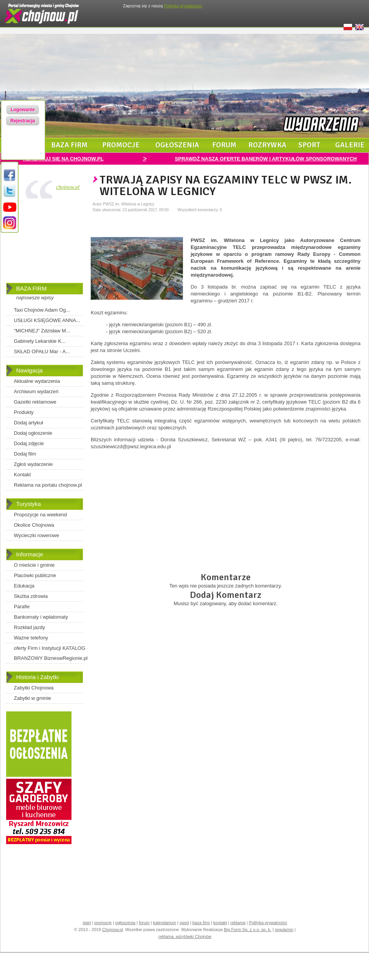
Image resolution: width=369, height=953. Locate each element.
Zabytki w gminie (32, 698)
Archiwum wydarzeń (36, 391)
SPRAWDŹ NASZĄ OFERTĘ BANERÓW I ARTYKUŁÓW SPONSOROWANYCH (266, 159)
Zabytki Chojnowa (33, 688)
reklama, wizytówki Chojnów (184, 936)
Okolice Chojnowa (34, 525)
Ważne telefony (31, 638)
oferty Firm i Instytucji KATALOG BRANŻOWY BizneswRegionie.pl (51, 653)
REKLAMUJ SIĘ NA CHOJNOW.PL (63, 159)
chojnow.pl (68, 187)
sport (309, 145)
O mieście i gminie (34, 565)
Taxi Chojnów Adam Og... (42, 310)
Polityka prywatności (268, 922)
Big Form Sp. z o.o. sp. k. (247, 929)
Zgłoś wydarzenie (33, 464)
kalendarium (164, 922)
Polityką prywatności (183, 5)
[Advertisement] (44, 242)
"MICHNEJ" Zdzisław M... (42, 331)
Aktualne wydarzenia (37, 381)
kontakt (220, 922)
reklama (237, 922)
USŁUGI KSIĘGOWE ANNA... (47, 320)
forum (224, 145)
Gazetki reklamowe (35, 402)
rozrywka (267, 145)
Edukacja (24, 586)
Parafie (22, 606)
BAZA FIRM (31, 288)
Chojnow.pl (112, 929)
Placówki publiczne (35, 575)
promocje (121, 145)
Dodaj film (25, 454)
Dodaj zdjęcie (29, 443)
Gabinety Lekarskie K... (39, 341)
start (87, 922)
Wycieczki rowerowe (36, 535)
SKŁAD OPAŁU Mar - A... (42, 351)
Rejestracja (22, 121)
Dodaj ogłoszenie (33, 433)
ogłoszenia (177, 145)
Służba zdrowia (31, 596)
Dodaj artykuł (28, 423)
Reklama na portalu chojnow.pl (48, 485)
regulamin (284, 929)
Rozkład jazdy (29, 627)
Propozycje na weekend (40, 514)
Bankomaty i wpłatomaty (41, 617)
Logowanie (23, 109)
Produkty (23, 412)
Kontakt (22, 474)
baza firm (69, 145)
